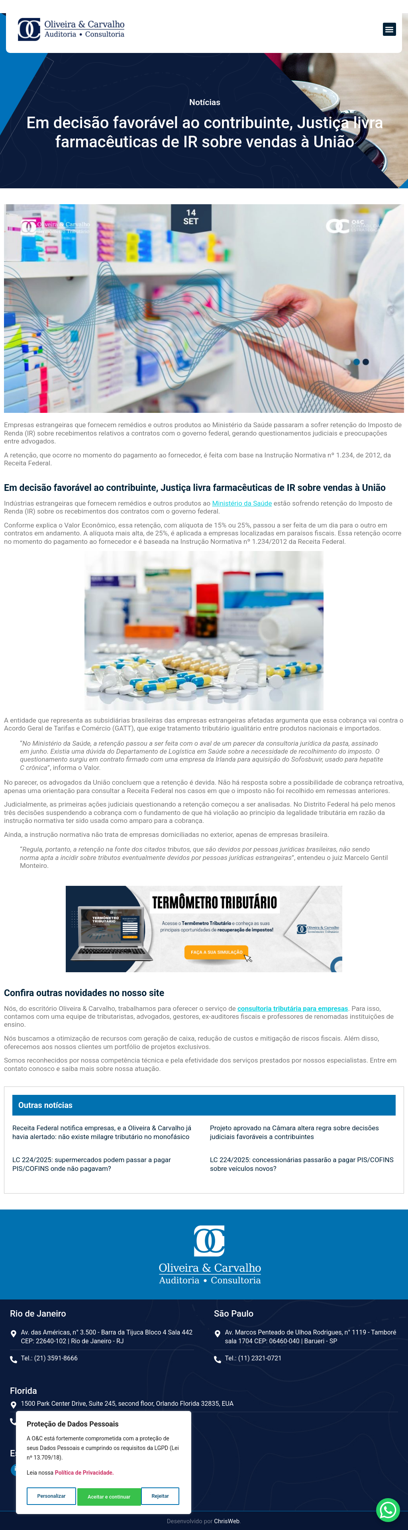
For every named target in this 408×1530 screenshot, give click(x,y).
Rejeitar (95, 1497)
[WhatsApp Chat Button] (388, 1510)
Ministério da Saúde (242, 503)
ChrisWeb (226, 1520)
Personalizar (50, 1497)
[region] (103, 1464)
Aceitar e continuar (149, 1497)
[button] (389, 29)
